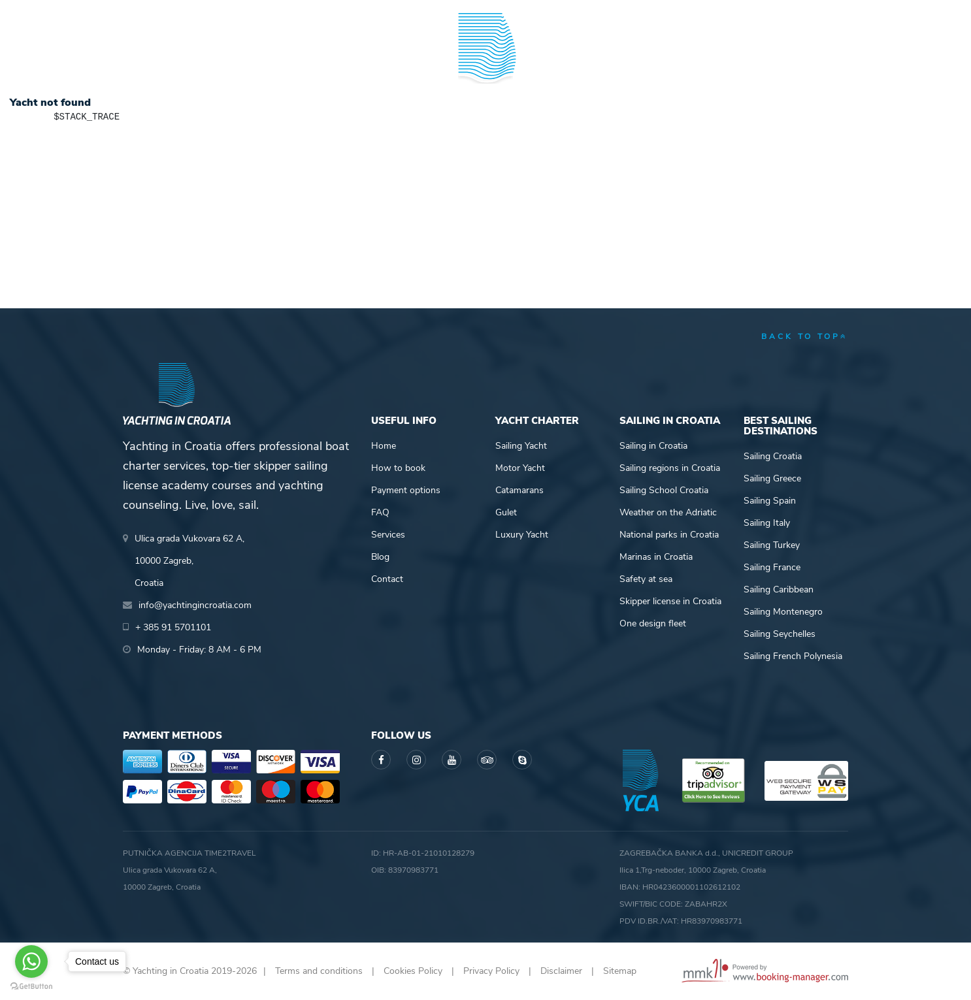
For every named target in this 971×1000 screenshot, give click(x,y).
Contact (387, 579)
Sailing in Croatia (653, 446)
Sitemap (619, 971)
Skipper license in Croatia (670, 601)
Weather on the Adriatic (668, 512)
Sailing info (594, 61)
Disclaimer (561, 971)
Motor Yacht (520, 468)
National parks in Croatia (669, 534)
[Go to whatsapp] (31, 961)
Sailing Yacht (521, 446)
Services (388, 534)
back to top (804, 336)
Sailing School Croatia (663, 490)
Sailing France (772, 567)
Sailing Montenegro (783, 611)
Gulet (506, 512)
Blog (758, 61)
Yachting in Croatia (486, 114)
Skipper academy (364, 61)
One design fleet (652, 623)
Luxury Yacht (521, 534)
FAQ (380, 512)
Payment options (405, 490)
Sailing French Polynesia (793, 656)
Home (383, 446)
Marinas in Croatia (656, 557)
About (832, 61)
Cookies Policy (413, 971)
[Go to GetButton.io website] (31, 986)
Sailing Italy (767, 523)
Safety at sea (645, 579)
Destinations (260, 61)
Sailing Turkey (772, 545)
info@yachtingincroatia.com (283, 13)
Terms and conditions (319, 971)
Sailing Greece (772, 478)
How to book (398, 468)
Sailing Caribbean (779, 589)
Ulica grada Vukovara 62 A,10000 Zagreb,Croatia (189, 560)
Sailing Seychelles (779, 634)
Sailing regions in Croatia (669, 468)
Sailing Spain (770, 500)
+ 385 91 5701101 (168, 13)
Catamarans (519, 490)
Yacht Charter (160, 61)
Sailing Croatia (773, 456)
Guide (685, 61)
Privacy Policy (491, 971)
